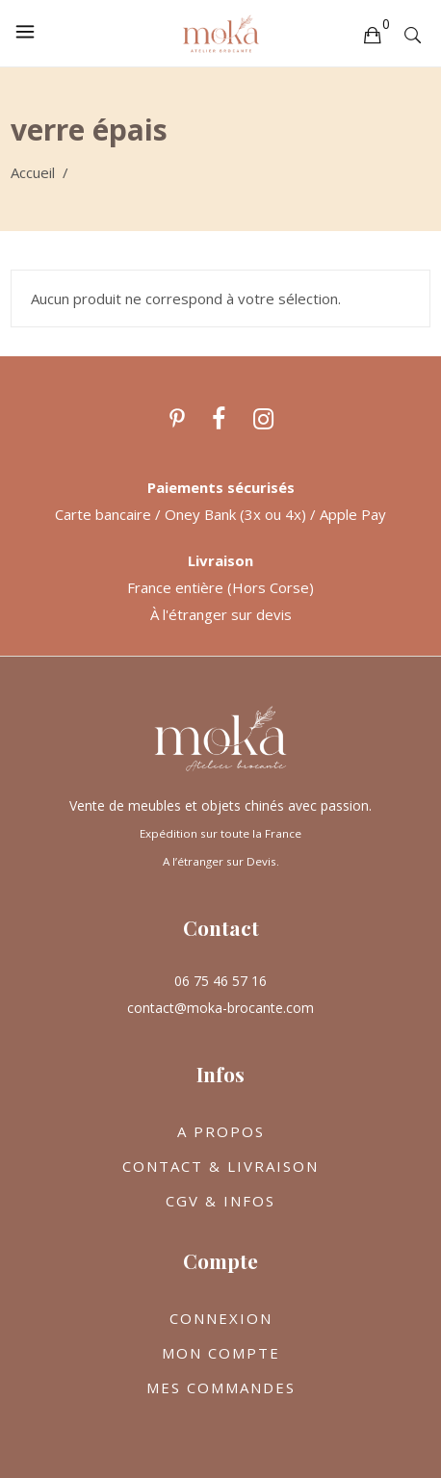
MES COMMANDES (221, 1387)
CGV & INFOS (220, 1200)
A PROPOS (221, 1131)
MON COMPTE (221, 1352)
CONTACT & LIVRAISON (220, 1166)
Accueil (33, 172)
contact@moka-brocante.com (220, 1007)
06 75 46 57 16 (220, 981)
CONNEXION (220, 1318)
